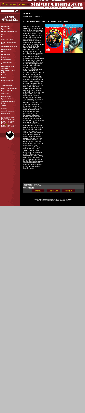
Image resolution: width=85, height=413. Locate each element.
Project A (68, 200)
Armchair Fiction (27, 16)
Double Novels (38, 16)
